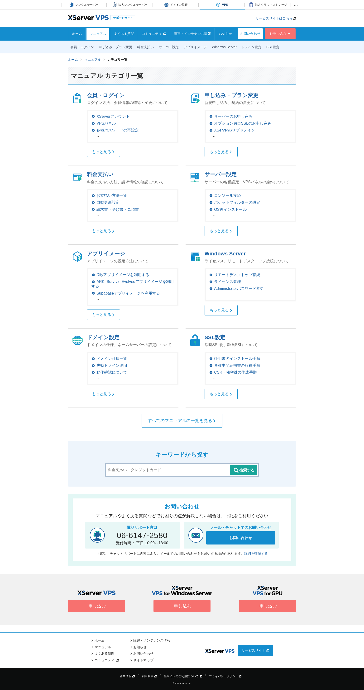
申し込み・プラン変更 (115, 47)
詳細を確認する (256, 553)
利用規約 (149, 676)
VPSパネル (106, 123)
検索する (243, 470)
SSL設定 (272, 47)
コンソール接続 (227, 195)
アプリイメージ (195, 47)
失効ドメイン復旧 (111, 365)
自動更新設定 (108, 202)
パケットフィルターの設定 (237, 202)
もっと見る (103, 152)
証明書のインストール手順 (237, 359)
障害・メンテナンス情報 (192, 34)
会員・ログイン (82, 47)
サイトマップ (143, 660)
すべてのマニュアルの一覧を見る (182, 420)
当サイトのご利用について (183, 676)
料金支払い (145, 47)
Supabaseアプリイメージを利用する (128, 293)
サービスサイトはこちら (274, 18)
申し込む (96, 606)
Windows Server (224, 47)
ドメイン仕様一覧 (111, 359)
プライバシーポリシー (225, 676)
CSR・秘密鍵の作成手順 (235, 372)
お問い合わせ (250, 34)
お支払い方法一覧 (111, 195)
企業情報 (127, 676)
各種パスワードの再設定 (117, 130)
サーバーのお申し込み (233, 116)
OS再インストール (230, 209)
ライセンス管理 (227, 282)
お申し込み (280, 34)
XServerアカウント (113, 116)
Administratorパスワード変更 (239, 288)
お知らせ (225, 34)
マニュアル (98, 34)
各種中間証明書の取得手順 (237, 365)
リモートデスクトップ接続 (237, 275)
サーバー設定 (169, 47)
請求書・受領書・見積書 (117, 209)
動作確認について (111, 372)
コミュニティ (154, 34)
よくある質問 (124, 34)
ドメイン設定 (251, 47)
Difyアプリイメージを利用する (122, 275)
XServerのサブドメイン (234, 130)
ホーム (77, 34)
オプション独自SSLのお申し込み (242, 123)
